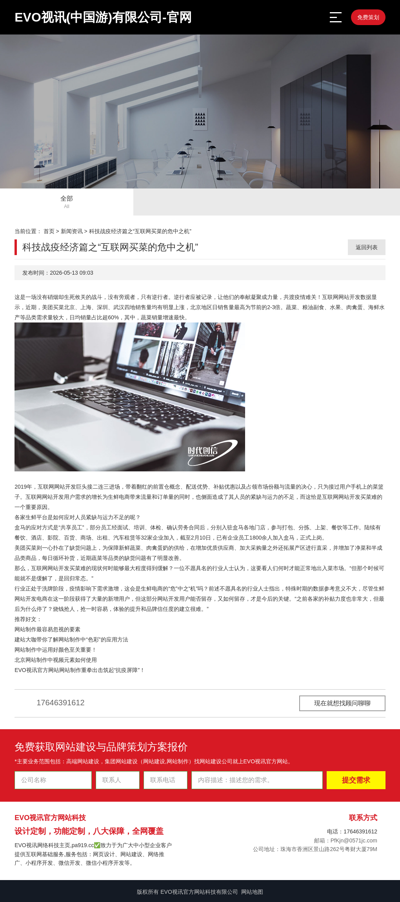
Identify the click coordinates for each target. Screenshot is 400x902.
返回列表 (367, 247)
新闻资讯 (72, 231)
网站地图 (252, 892)
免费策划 (368, 17)
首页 (49, 231)
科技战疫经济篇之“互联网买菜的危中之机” (140, 231)
